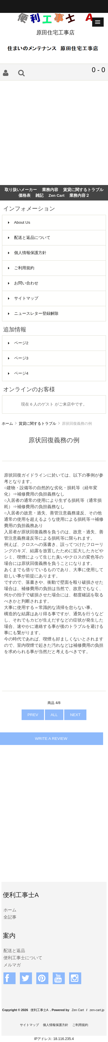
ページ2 (18, 343)
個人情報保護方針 (27, 253)
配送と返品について (29, 237)
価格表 (24, 195)
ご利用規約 (21, 268)
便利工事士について (22, 957)
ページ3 (18, 358)
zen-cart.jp (97, 1010)
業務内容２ (79, 195)
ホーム (7, 423)
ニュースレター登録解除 (33, 313)
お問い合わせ (23, 283)
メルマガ (12, 964)
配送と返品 (14, 950)
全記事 (9, 917)
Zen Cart (57, 195)
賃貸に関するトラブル (37, 423)
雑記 (39, 195)
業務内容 (50, 190)
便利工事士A (39, 1010)
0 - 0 (98, 70)
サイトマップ (23, 298)
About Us (19, 222)
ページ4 (18, 373)
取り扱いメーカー (21, 190)
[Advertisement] (54, 132)
